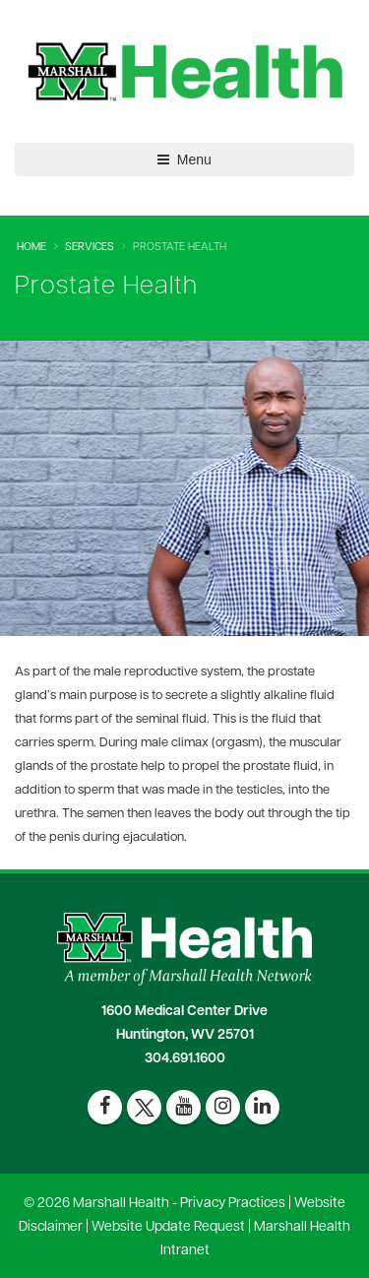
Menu (184, 159)
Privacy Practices (232, 1203)
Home (31, 247)
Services (89, 247)
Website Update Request (168, 1227)
